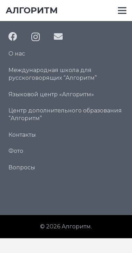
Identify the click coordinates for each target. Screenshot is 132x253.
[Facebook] (12, 36)
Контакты (22, 134)
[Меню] (122, 10)
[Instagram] (35, 37)
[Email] (58, 36)
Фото (15, 151)
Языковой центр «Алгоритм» (51, 94)
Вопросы (21, 167)
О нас (16, 53)
